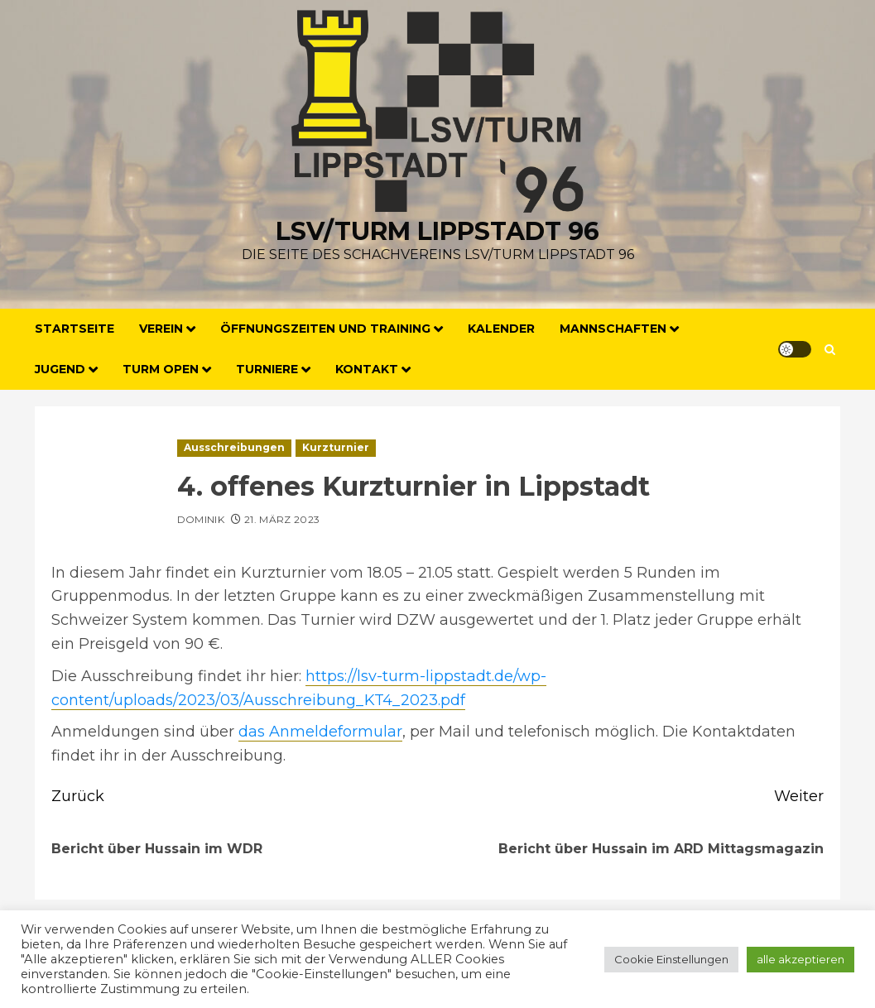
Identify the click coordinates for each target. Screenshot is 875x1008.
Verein (161, 328)
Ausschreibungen (234, 447)
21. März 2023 (282, 519)
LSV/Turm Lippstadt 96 (437, 231)
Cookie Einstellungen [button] (671, 959)
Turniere (267, 369)
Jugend (60, 369)
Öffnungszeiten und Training (325, 328)
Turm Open (161, 369)
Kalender (501, 328)
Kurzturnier (335, 447)
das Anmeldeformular (320, 731)
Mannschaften (613, 328)
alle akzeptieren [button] (800, 959)
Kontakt (366, 369)
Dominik (201, 519)
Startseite (74, 328)
